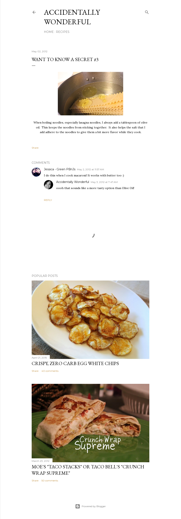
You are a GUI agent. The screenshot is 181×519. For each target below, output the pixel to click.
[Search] (146, 11)
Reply (48, 200)
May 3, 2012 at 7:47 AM (104, 182)
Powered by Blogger (90, 506)
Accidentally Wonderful (72, 17)
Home (49, 32)
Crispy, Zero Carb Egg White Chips (75, 363)
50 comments (49, 480)
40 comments (49, 370)
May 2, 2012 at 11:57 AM (90, 169)
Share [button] (35, 147)
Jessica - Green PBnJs (59, 169)
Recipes (62, 32)
